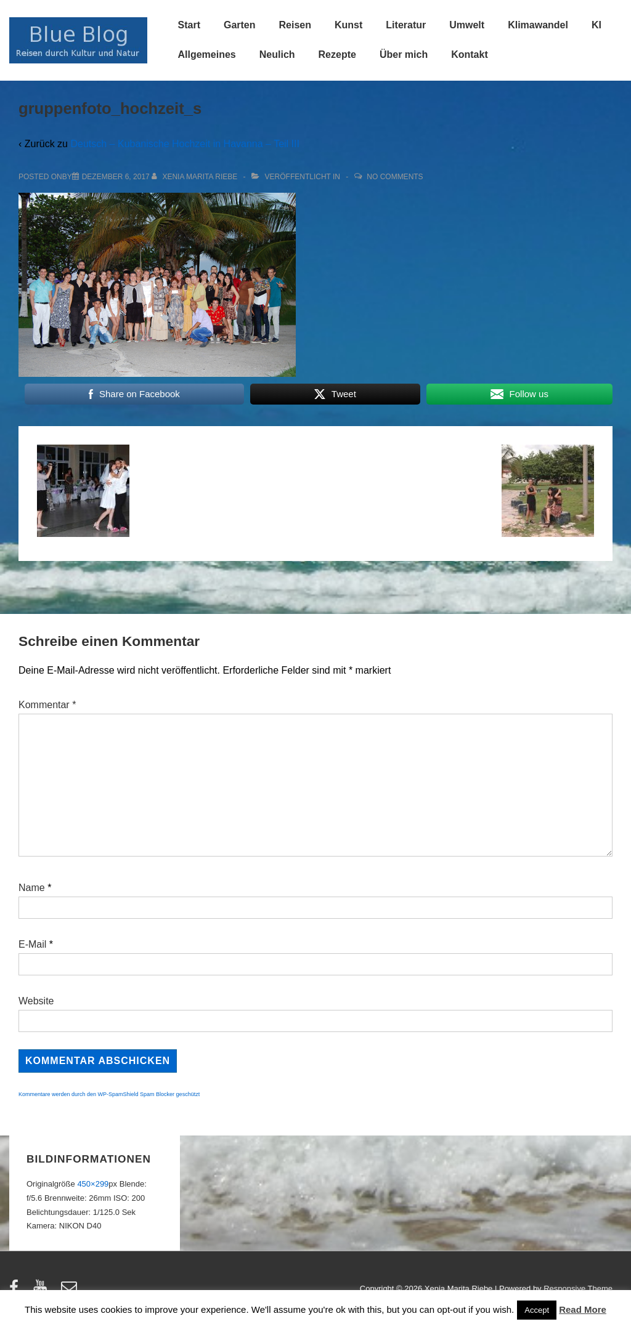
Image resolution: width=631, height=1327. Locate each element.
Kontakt (469, 54)
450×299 (92, 1183)
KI (596, 25)
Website (36, 1001)
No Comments (395, 176)
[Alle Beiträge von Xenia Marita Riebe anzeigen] (196, 176)
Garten (240, 25)
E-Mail (32, 944)
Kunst (348, 25)
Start (189, 25)
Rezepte (337, 54)
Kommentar (47, 705)
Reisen (295, 25)
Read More (582, 1309)
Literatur (406, 25)
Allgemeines (207, 54)
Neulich (277, 54)
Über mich (404, 54)
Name (31, 887)
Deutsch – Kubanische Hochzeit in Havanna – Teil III (184, 144)
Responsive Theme (578, 1288)
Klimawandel (538, 25)
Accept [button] (536, 1310)
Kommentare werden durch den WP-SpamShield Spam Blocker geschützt (109, 1094)
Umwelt (466, 25)
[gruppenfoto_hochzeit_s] (116, 176)
